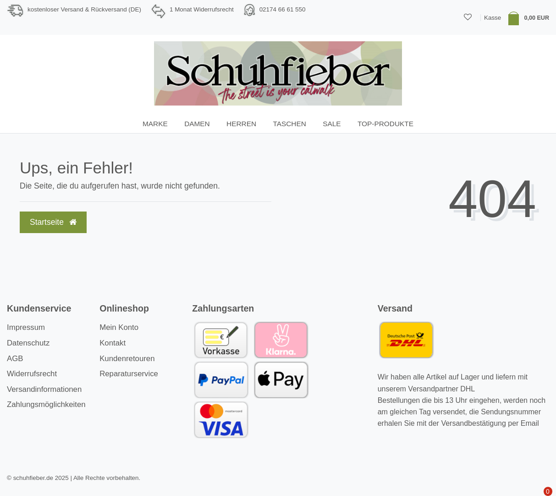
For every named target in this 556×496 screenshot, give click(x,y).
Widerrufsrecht (32, 373)
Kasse (492, 17)
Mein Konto (118, 327)
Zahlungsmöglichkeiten (46, 404)
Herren (241, 124)
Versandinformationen (44, 389)
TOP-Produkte (385, 124)
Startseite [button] (53, 222)
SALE (332, 124)
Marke (155, 124)
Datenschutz (28, 343)
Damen (197, 124)
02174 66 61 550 (282, 9)
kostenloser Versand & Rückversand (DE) (84, 9)
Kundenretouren (126, 358)
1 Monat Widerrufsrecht (202, 9)
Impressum (26, 327)
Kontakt (112, 343)
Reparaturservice (128, 373)
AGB (15, 358)
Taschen (289, 124)
